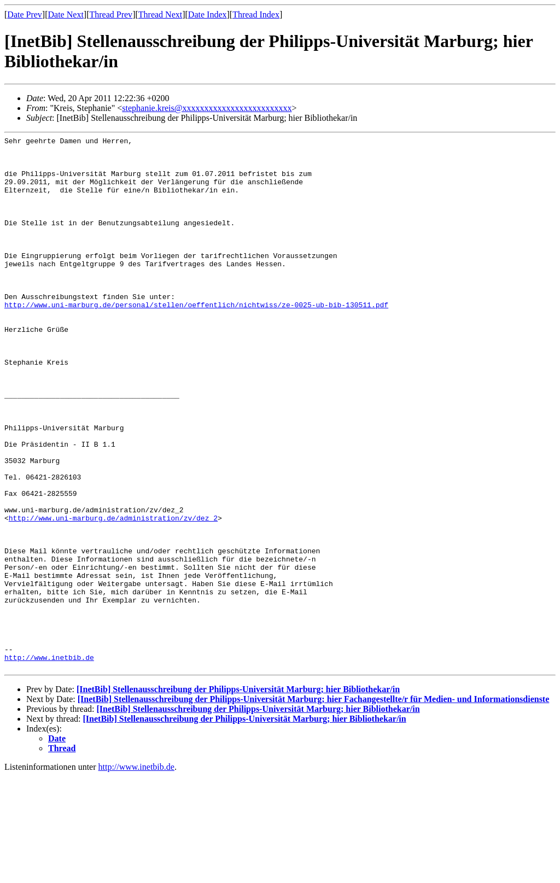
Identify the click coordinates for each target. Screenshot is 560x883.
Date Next (66, 14)
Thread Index (255, 14)
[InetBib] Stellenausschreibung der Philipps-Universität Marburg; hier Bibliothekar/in (238, 795)
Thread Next (160, 14)
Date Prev (24, 14)
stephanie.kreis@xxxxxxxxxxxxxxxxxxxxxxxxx (206, 108)
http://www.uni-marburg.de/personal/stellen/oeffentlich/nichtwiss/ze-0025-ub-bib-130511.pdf (196, 339)
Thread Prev (110, 14)
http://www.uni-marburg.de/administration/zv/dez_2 (113, 595)
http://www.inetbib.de (49, 762)
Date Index (207, 14)
